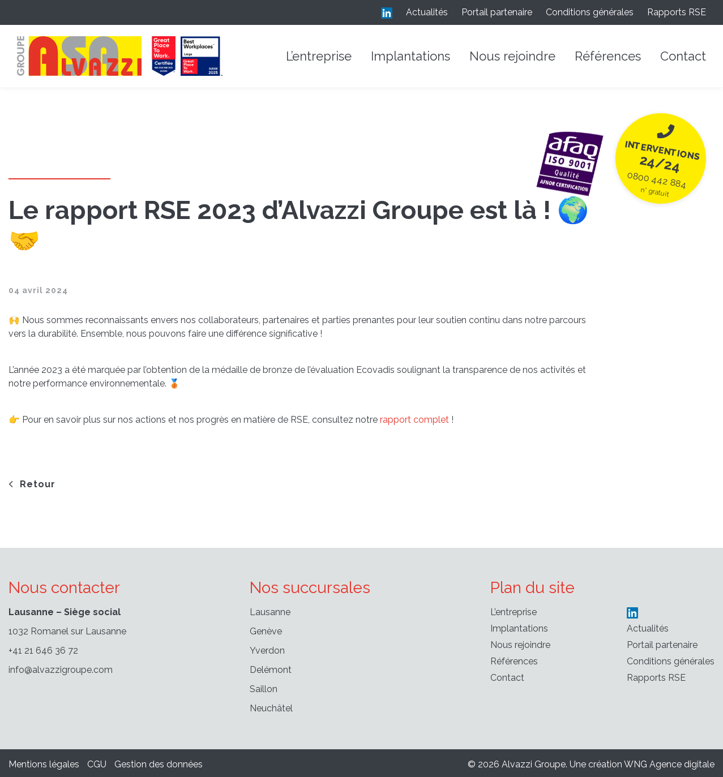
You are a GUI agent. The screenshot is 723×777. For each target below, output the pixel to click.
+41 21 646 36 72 (43, 650)
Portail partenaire (496, 12)
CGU (96, 764)
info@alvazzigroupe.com (60, 669)
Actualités (427, 12)
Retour (31, 484)
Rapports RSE (676, 12)
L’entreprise (319, 56)
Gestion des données (158, 764)
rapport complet (414, 419)
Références (608, 56)
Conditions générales (590, 12)
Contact (683, 56)
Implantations (410, 56)
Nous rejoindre (512, 56)
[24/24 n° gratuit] (660, 158)
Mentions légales (43, 764)
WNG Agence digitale (669, 764)
